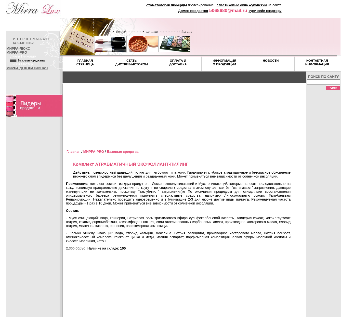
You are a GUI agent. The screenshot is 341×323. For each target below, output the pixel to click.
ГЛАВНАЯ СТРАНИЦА (85, 62)
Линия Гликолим (23, 56)
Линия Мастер (21, 64)
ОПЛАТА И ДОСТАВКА (178, 62)
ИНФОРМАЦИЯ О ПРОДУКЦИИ (224, 62)
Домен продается (193, 11)
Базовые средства (123, 152)
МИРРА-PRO (16, 52)
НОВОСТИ (271, 60)
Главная (73, 152)
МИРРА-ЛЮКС (18, 48)
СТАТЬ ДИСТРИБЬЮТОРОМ (131, 62)
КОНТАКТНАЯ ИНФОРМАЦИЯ (317, 62)
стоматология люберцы (166, 5)
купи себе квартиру (265, 11)
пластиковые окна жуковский (242, 5)
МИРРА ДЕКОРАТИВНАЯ (27, 68)
